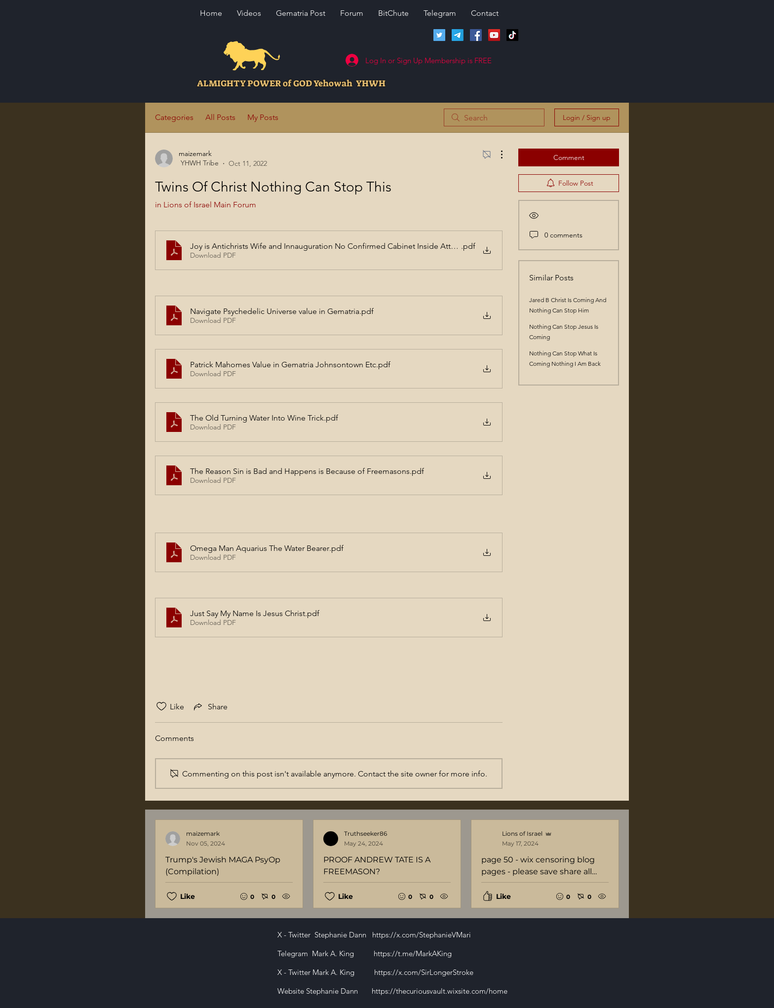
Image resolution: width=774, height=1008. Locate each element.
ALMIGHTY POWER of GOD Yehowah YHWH (291, 83)
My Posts (262, 117)
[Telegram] (458, 35)
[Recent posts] (387, 864)
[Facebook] (476, 35)
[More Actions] (497, 154)
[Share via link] (210, 706)
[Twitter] (439, 35)
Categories (174, 117)
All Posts (220, 117)
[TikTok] (512, 35)
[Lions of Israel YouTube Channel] (494, 35)
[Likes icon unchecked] (161, 706)
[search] (494, 117)
